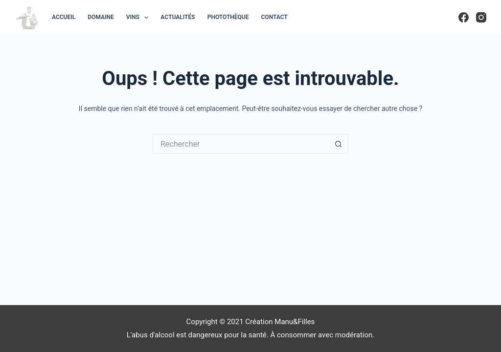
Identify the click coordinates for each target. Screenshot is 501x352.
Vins (139, 17)
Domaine (101, 17)
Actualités (177, 17)
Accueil (63, 17)
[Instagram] (481, 17)
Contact (274, 17)
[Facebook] (463, 17)
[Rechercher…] (241, 144)
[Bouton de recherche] (338, 144)
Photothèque (228, 17)
